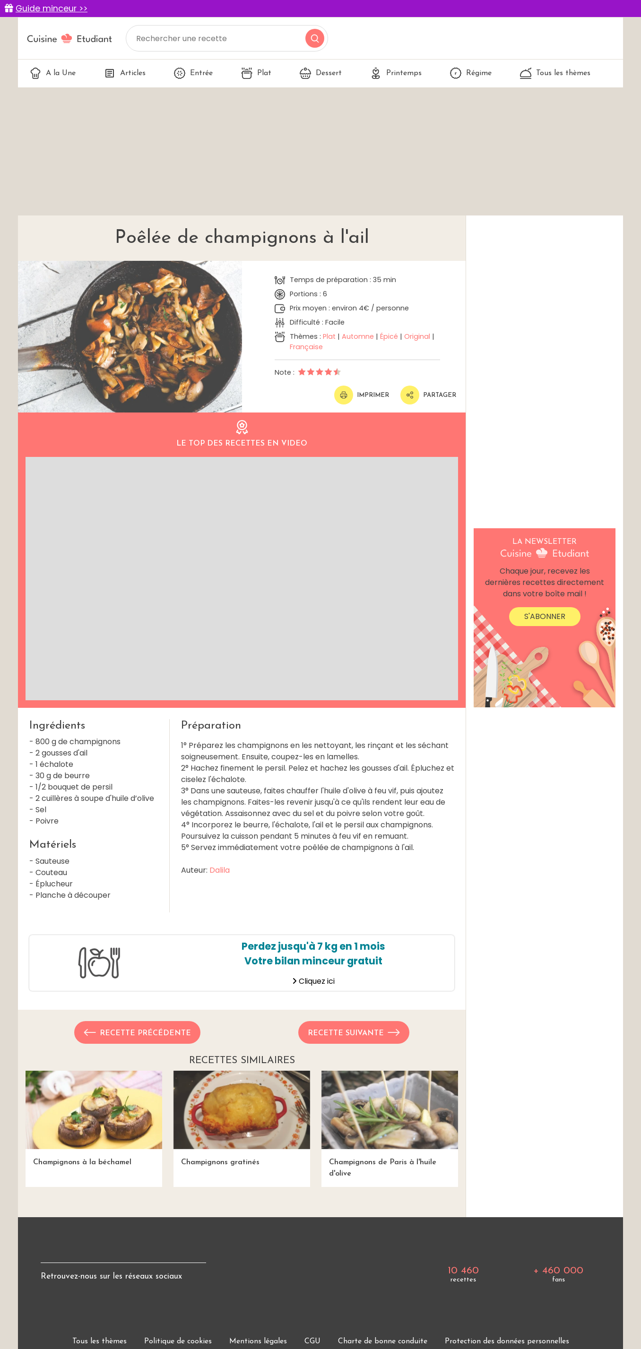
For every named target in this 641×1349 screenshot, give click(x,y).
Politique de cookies (178, 1341)
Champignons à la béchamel (94, 1118)
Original (417, 336)
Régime (471, 73)
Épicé (389, 336)
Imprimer (361, 395)
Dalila (219, 870)
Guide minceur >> (51, 8)
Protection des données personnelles (507, 1341)
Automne (358, 336)
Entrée (193, 73)
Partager (428, 395)
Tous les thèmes (555, 73)
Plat (256, 73)
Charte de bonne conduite (382, 1341)
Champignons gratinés (241, 1118)
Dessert (321, 73)
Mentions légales (258, 1341)
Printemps (396, 73)
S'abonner (544, 616)
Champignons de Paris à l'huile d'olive (389, 1124)
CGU (312, 1341)
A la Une (53, 73)
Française (306, 347)
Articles (125, 73)
